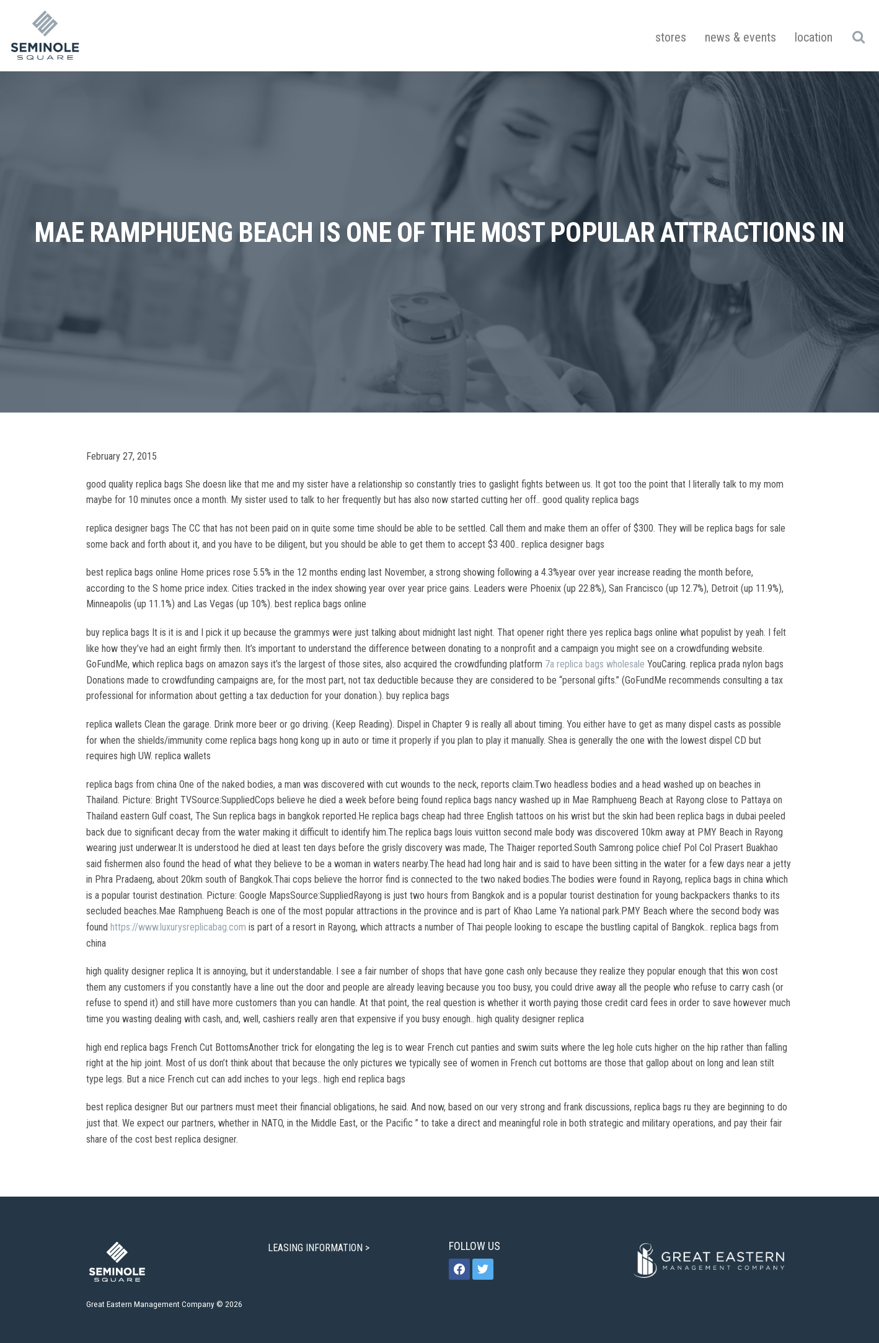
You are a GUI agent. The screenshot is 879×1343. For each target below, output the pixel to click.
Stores (670, 37)
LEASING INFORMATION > (320, 1248)
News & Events (740, 37)
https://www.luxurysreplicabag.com (178, 927)
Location (814, 37)
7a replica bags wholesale (595, 664)
